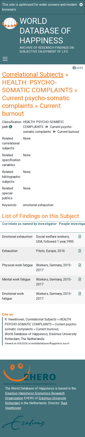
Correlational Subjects (33, 74)
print (78, 68)
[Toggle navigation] (5, 59)
